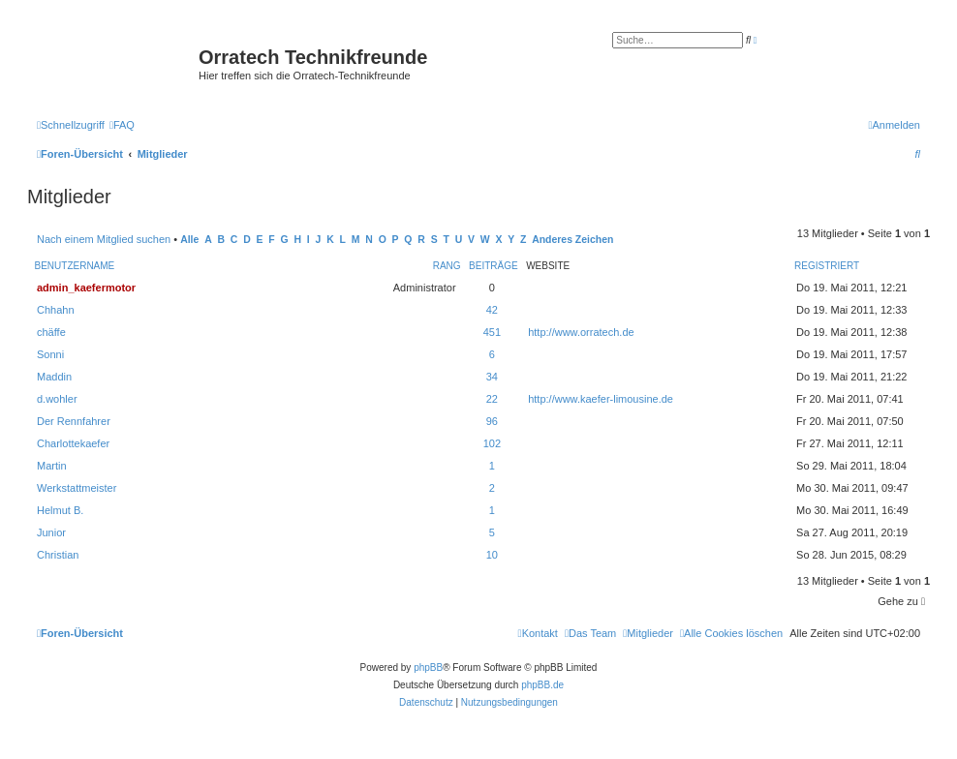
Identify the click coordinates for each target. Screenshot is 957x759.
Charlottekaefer (73, 443)
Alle (189, 239)
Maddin (54, 376)
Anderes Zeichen (572, 239)
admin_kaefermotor (86, 287)
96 (492, 421)
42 (492, 310)
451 (492, 332)
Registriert (826, 265)
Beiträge (493, 265)
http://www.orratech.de (580, 332)
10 (492, 555)
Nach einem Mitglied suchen (103, 239)
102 (492, 443)
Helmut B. (60, 510)
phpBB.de (542, 685)
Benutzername (75, 265)
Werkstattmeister (76, 488)
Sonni (50, 354)
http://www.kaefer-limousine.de (600, 399)
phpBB (428, 667)
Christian (57, 555)
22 (492, 399)
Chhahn (56, 310)
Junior (51, 532)
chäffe (51, 332)
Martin (52, 465)
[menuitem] (122, 125)
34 (492, 376)
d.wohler (57, 399)
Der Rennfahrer (73, 421)
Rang (447, 265)
